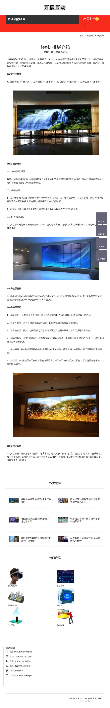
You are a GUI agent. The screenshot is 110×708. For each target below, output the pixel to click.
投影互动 (11, 625)
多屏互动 (60, 586)
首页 (82, 36)
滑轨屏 (59, 605)
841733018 (18, 671)
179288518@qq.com (24, 656)
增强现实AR (12, 605)
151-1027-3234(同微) (23, 661)
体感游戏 (60, 625)
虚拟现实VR (12, 586)
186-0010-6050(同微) (23, 666)
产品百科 (90, 36)
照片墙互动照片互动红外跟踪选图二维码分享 (85, 500)
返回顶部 (101, 259)
